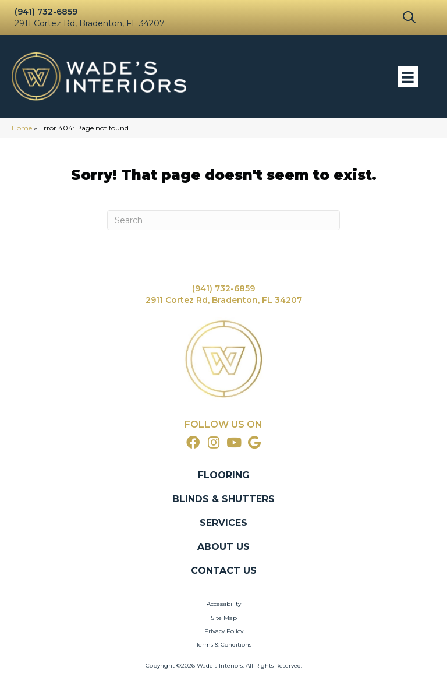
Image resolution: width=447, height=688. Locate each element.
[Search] (223, 220)
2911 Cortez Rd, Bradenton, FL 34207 (90, 23)
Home (22, 128)
